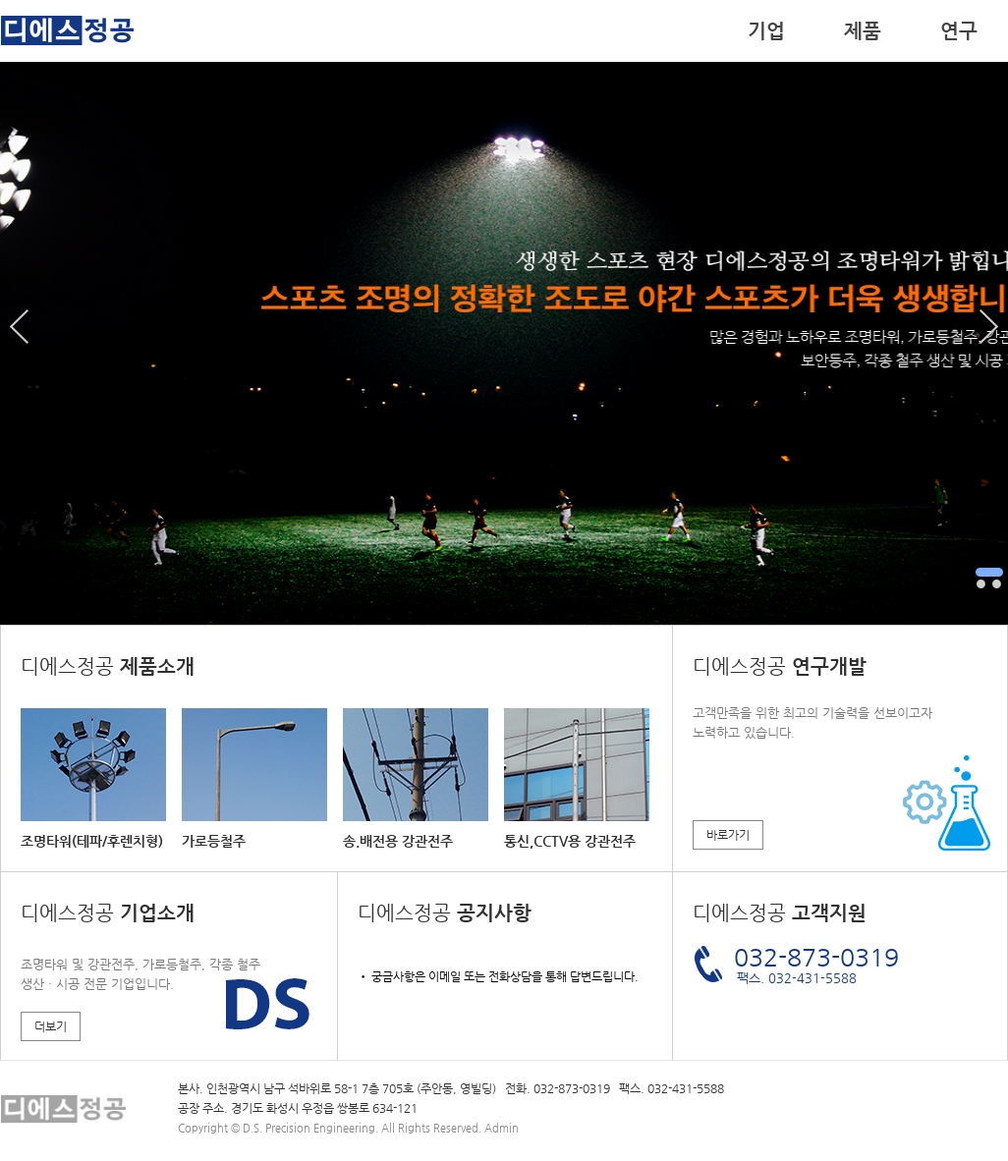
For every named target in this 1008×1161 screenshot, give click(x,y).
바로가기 (728, 835)
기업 (766, 31)
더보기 (50, 1026)
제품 (862, 31)
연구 (959, 31)
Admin (501, 1128)
